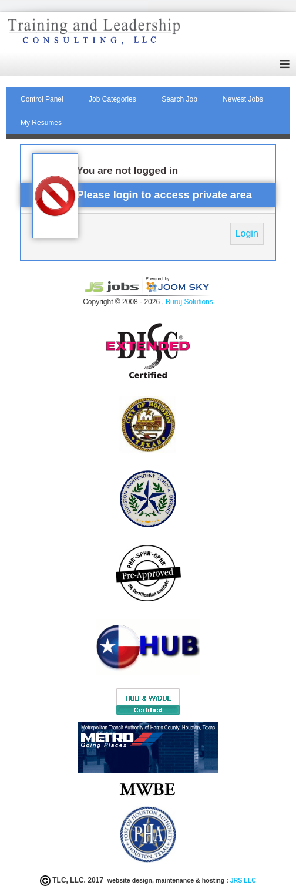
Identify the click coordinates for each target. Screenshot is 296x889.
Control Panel (42, 99)
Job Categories (112, 99)
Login (247, 233)
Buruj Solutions (189, 302)
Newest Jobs (243, 99)
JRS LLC (242, 880)
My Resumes (41, 123)
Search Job (179, 99)
